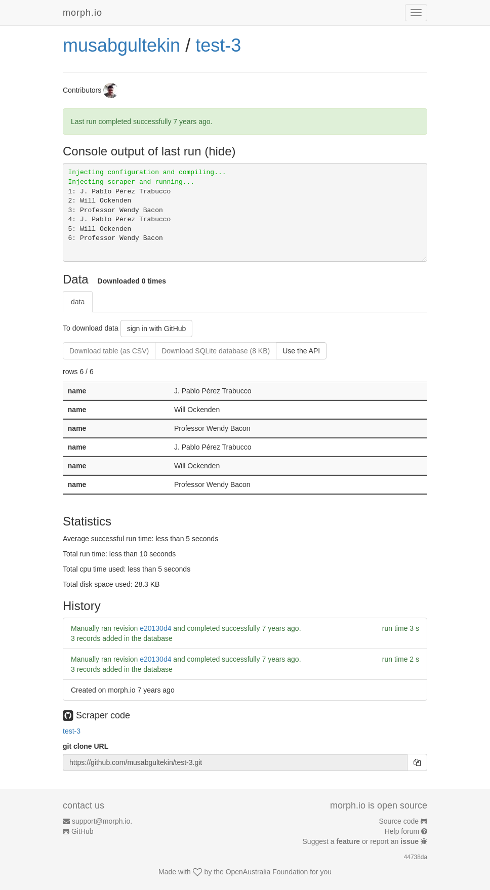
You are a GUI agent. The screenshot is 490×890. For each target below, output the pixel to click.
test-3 (218, 45)
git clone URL (85, 746)
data (78, 302)
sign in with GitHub (156, 329)
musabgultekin (121, 45)
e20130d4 (155, 628)
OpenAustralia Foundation (267, 872)
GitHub (82, 831)
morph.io (82, 13)
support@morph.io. (102, 821)
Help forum (402, 831)
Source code (399, 821)
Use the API (301, 351)
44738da (415, 857)
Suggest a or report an (362, 841)
